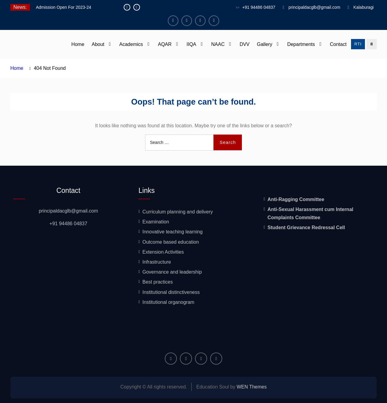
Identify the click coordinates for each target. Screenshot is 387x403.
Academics (131, 44)
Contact (338, 44)
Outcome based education (170, 242)
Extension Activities (163, 252)
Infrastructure (156, 262)
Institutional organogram (168, 302)
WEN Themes (252, 386)
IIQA (191, 44)
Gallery (264, 44)
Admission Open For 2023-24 (63, 7)
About (98, 44)
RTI (358, 44)
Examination (155, 221)
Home (77, 44)
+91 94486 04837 (258, 7)
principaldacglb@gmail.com (314, 7)
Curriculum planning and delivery (177, 211)
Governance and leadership (172, 272)
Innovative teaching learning (172, 231)
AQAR (164, 44)
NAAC (217, 44)
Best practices (157, 281)
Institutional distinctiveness (171, 292)
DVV (244, 44)
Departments (301, 44)
